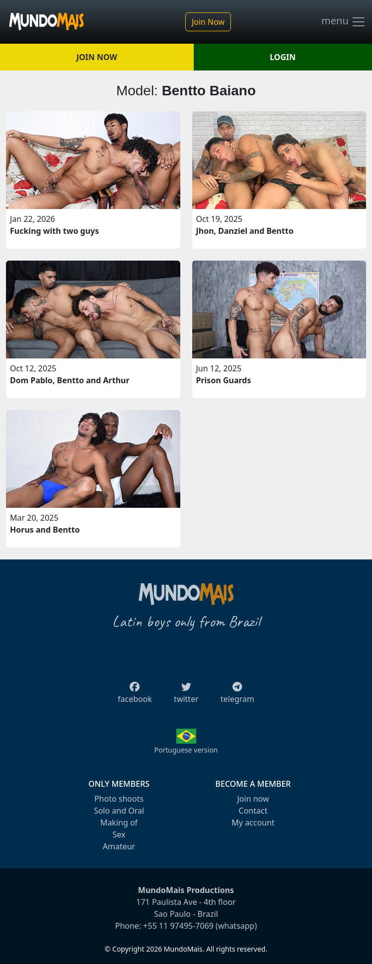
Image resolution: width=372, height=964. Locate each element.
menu (343, 21)
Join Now (208, 21)
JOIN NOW (96, 57)
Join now (253, 798)
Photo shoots (119, 798)
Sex (119, 834)
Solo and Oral (119, 810)
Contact (253, 810)
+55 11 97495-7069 (178, 925)
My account (252, 822)
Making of (119, 822)
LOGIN (283, 57)
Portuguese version (186, 750)
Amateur (119, 846)
